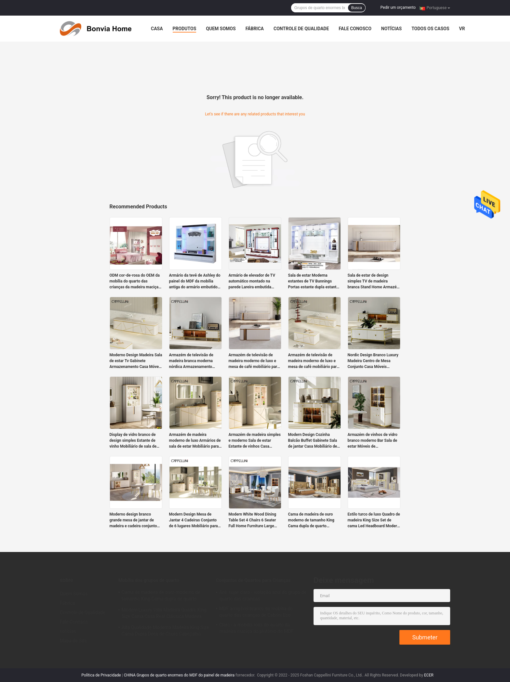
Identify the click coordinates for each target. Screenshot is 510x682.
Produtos (184, 28)
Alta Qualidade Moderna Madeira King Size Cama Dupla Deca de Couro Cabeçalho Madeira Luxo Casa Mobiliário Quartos (165, 631)
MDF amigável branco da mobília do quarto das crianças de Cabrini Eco (256, 612)
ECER (429, 675)
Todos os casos (430, 28)
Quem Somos (220, 28)
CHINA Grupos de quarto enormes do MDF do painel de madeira (179, 675)
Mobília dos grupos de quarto (148, 580)
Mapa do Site (73, 640)
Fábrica (255, 28)
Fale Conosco (355, 28)
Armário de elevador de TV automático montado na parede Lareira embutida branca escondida (252, 281)
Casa (157, 28)
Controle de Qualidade (301, 28)
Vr (462, 28)
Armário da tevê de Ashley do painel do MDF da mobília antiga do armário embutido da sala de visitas (195, 281)
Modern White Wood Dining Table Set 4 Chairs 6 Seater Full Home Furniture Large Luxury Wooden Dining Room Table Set (254, 520)
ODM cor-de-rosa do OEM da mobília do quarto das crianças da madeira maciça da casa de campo (135, 281)
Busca (356, 8)
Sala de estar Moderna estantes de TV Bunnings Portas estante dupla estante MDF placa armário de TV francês (313, 281)
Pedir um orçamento (398, 7)
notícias (391, 28)
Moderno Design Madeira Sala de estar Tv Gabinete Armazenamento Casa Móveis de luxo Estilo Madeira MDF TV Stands (136, 361)
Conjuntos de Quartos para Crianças (253, 580)
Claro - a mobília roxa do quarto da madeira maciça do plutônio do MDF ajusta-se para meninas (256, 629)
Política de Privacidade (101, 675)
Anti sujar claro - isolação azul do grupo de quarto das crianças (262, 595)
